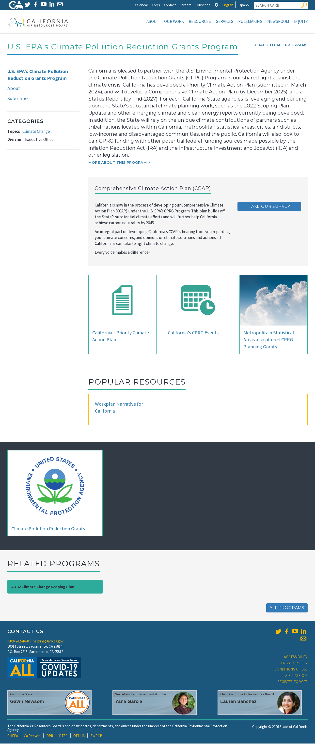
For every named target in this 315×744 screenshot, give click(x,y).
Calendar (141, 4)
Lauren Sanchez (238, 701)
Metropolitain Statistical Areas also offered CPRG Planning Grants (268, 340)
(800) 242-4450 (18, 641)
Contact (170, 4)
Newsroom (278, 21)
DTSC (63, 736)
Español (243, 4)
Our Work (174, 21)
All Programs (286, 608)
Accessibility (296, 657)
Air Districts (296, 676)
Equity (301, 21)
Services (224, 21)
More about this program (117, 163)
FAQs (156, 4)
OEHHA (79, 736)
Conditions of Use (291, 669)
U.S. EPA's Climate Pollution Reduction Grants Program (37, 75)
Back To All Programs (282, 45)
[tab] (216, 5)
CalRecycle (32, 736)
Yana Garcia (128, 701)
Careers (185, 4)
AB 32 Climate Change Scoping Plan (42, 587)
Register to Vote (293, 682)
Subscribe (202, 4)
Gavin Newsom (27, 701)
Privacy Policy (294, 663)
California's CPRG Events (193, 333)
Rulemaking (250, 21)
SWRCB (96, 736)
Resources (200, 21)
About (152, 21)
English (227, 4)
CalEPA (12, 736)
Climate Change (36, 131)
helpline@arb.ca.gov (48, 641)
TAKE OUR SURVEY (269, 207)
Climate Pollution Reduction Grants (48, 529)
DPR (49, 736)
